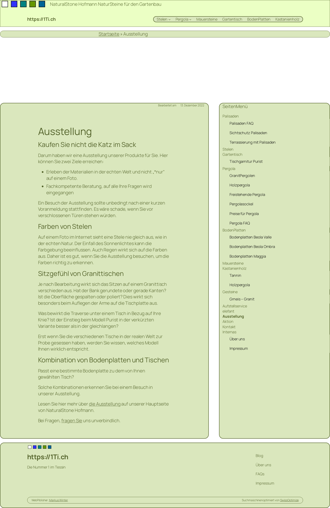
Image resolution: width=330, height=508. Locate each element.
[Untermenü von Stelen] (169, 19)
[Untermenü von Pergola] (190, 19)
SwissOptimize (289, 500)
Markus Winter (58, 500)
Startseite (109, 34)
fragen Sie (71, 420)
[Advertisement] (165, 70)
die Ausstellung (105, 404)
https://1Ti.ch (41, 19)
